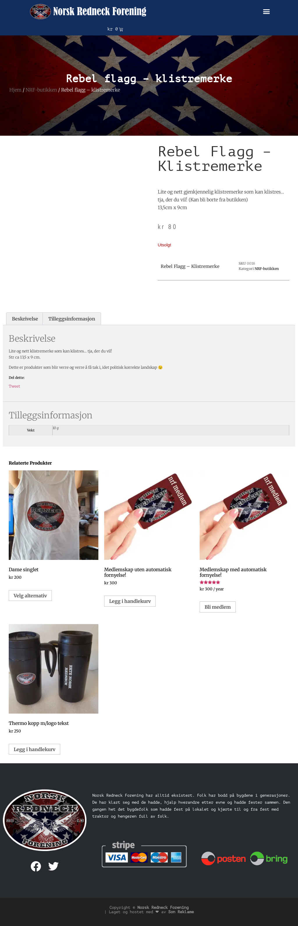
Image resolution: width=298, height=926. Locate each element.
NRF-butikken (41, 90)
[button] (266, 11)
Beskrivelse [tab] (25, 319)
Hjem (15, 90)
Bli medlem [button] (218, 607)
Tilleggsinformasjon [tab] (71, 319)
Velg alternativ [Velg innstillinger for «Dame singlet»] (30, 596)
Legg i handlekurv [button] (130, 601)
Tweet (14, 386)
